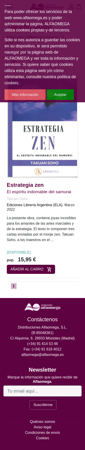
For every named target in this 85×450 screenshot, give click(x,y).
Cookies (42, 438)
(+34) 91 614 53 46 (42, 344)
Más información (25, 95)
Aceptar (60, 95)
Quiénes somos (42, 422)
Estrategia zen (25, 185)
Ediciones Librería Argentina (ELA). (35, 205)
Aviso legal (42, 427)
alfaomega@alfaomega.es (42, 355)
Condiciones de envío (42, 433)
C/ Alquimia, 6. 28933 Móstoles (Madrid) (42, 338)
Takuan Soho (17, 199)
